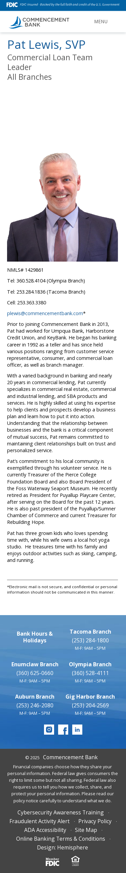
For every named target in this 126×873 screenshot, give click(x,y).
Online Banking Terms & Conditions (60, 838)
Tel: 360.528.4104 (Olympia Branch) (46, 280)
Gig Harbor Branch (90, 696)
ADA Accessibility (45, 830)
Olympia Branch (90, 664)
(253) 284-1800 (90, 640)
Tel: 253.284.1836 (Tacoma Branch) (46, 292)
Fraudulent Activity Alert (39, 821)
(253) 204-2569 (90, 705)
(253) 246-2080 (34, 705)
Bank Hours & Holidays (35, 637)
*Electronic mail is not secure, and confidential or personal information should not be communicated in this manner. (62, 589)
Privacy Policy (95, 821)
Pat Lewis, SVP (46, 44)
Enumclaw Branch (34, 664)
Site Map (86, 830)
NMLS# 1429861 (25, 270)
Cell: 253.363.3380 (26, 302)
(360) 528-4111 (90, 673)
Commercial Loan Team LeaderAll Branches (50, 67)
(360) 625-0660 (34, 673)
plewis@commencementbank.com (45, 313)
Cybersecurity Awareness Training (60, 812)
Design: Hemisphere (62, 847)
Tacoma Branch (90, 631)
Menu (101, 22)
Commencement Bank (70, 757)
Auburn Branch (34, 696)
